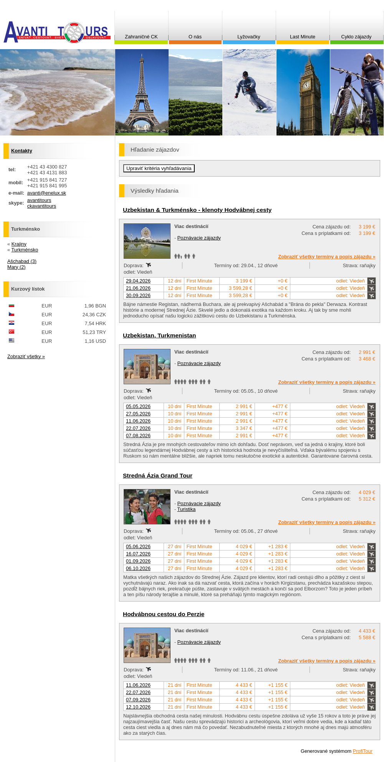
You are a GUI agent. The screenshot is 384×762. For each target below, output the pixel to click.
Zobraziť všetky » (26, 356)
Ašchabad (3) (21, 261)
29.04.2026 (138, 281)
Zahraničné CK (141, 37)
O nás (195, 37)
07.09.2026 (138, 699)
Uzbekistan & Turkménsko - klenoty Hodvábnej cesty (197, 210)
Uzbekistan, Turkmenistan (159, 335)
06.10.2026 (138, 568)
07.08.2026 (138, 435)
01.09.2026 (138, 561)
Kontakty (21, 151)
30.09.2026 (138, 295)
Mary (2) (16, 267)
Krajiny (19, 244)
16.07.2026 (138, 554)
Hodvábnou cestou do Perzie (163, 614)
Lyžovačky (248, 37)
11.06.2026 (138, 421)
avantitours (39, 200)
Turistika (186, 509)
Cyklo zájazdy (356, 37)
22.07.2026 (138, 428)
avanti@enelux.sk (46, 193)
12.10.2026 (138, 707)
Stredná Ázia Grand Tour (157, 475)
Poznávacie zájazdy (199, 238)
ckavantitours (41, 206)
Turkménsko (24, 250)
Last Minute (302, 37)
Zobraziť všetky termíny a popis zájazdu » (327, 257)
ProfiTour (362, 751)
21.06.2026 (138, 288)
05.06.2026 (138, 546)
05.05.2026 (138, 406)
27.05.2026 (138, 414)
